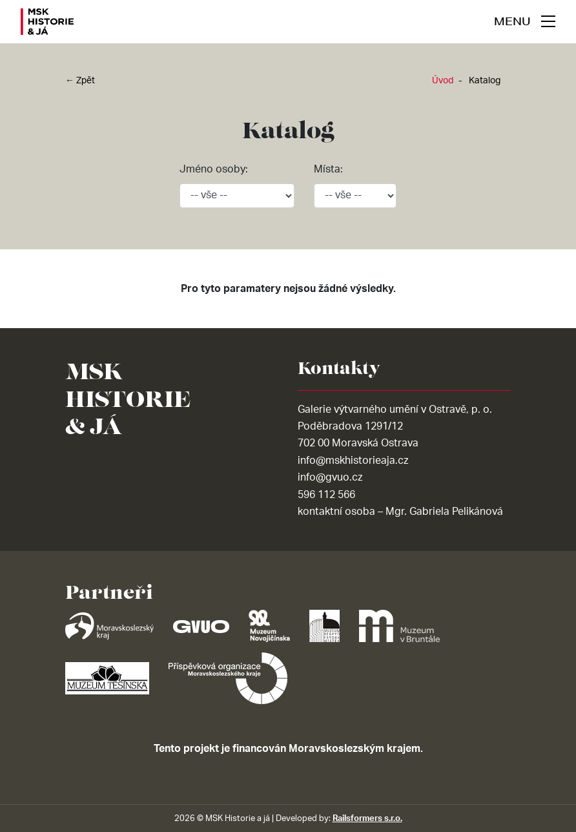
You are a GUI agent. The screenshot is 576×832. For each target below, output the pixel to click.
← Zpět (80, 80)
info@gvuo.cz (330, 477)
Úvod (442, 80)
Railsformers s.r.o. (367, 818)
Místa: (328, 169)
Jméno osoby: (214, 169)
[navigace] (524, 21)
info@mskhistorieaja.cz (353, 460)
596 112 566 (326, 495)
